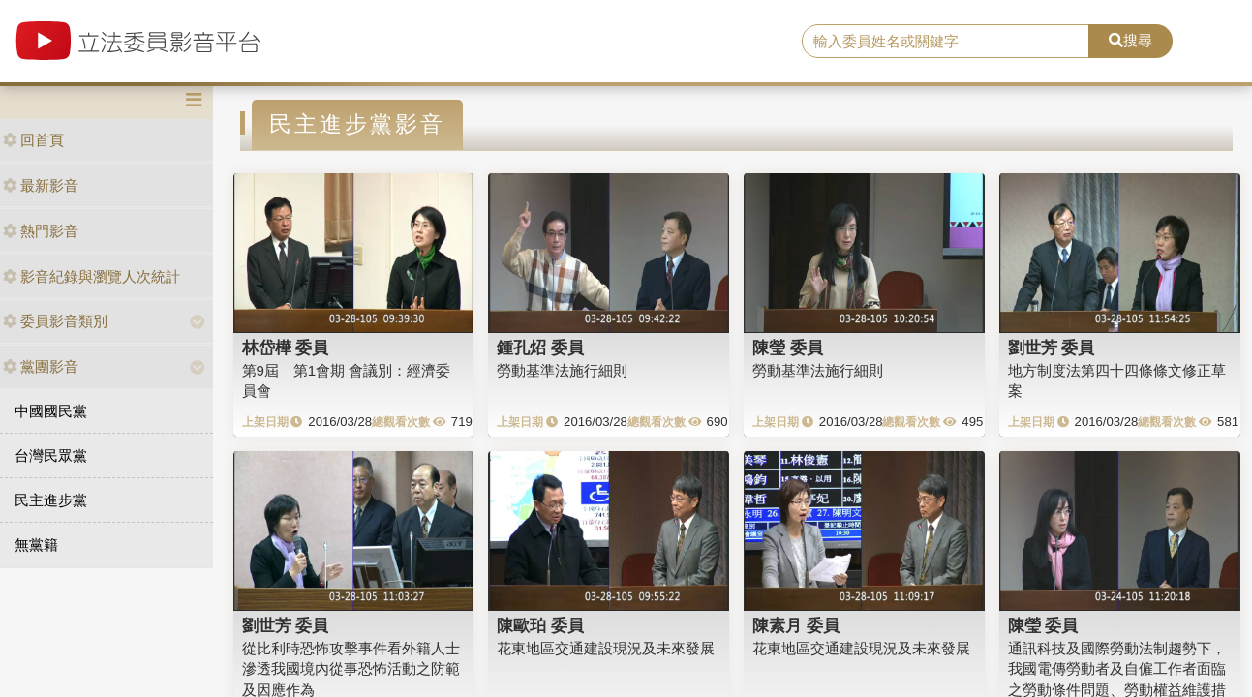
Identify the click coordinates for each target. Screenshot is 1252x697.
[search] (945, 41)
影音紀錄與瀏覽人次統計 (91, 276)
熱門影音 (40, 231)
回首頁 (33, 140)
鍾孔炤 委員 (540, 347)
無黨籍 (36, 544)
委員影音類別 (55, 321)
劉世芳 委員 (1051, 347)
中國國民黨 (51, 411)
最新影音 (40, 185)
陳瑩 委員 (787, 347)
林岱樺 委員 (285, 347)
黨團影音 (40, 366)
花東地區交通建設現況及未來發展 (606, 648)
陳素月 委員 (796, 625)
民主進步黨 (51, 500)
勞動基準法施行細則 (562, 370)
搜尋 (1130, 40)
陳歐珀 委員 (540, 625)
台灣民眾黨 (51, 455)
